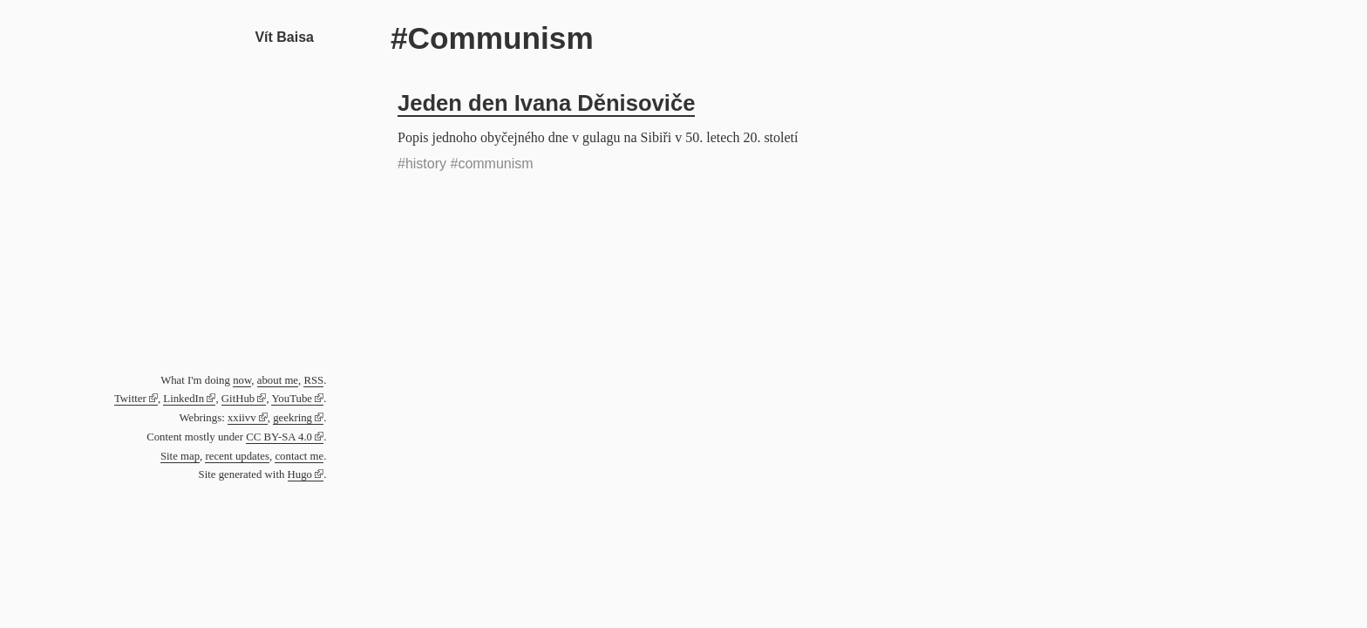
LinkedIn (183, 398)
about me (277, 380)
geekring (292, 418)
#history (422, 163)
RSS (313, 380)
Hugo (300, 474)
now (242, 380)
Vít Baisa (284, 37)
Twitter (130, 398)
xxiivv (242, 418)
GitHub (238, 398)
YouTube (291, 398)
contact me (299, 456)
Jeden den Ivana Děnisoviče (546, 103)
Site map (180, 456)
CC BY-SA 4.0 (279, 437)
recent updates (237, 456)
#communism (491, 163)
